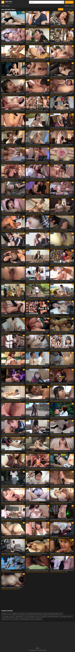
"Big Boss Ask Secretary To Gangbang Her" (35, 247)
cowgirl (20, 571)
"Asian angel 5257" (5, 332)
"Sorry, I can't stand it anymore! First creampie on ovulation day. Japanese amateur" (13, 400)
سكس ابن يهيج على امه (7, 616)
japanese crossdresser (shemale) (22, 384)
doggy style (45, 146)
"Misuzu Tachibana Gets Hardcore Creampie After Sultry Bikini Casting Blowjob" (62, 502)
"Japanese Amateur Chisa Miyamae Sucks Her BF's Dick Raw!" (62, 417)
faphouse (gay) (9, 231)
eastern (43, 129)
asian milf (67, 27)
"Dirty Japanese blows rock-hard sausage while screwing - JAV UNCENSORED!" (13, 417)
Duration (71, 9)
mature (66, 61)
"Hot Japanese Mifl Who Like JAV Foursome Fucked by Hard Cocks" (62, 25)
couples (17, 112)
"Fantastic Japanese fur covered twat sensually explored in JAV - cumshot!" (62, 247)
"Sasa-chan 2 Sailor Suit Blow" (8, 451)
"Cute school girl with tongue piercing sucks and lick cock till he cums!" (13, 434)
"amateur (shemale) (10, 78)
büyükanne (38, 619)
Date (65, 9)
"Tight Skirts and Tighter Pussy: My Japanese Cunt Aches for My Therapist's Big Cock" (37, 281)
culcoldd (43, 616)
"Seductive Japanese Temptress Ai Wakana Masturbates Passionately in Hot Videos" (62, 281)
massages (68, 112)
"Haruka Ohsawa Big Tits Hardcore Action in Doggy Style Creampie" (37, 332)
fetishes (18, 282)
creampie (16, 129)
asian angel (15, 401)
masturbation (19, 616)
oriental (44, 401)
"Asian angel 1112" (54, 315)
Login (72, 6)
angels (39, 537)
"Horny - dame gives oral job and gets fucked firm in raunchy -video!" (62, 400)
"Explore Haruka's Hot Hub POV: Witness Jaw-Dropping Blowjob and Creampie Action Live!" (62, 332)
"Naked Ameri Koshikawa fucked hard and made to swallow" (13, 110)
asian (31, 129)
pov (67, 367)
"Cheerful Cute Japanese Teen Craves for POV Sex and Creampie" (37, 349)
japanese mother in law (55, 614)
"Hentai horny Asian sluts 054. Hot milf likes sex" (36, 553)
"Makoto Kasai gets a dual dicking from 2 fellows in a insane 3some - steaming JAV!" (13, 349)
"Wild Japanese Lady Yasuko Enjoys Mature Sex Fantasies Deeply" (37, 264)
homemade (16, 571)
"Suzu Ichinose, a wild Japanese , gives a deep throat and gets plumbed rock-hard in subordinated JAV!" (13, 59)
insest (37, 616)
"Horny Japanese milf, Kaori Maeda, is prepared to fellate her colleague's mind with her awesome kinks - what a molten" (62, 76)
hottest (41, 214)
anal (9, 614)
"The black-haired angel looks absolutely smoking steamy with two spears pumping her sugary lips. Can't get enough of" (37, 536)
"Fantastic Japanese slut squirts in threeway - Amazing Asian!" (62, 485)
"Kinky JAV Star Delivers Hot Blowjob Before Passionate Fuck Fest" (13, 315)
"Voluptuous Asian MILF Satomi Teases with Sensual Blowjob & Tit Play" (62, 195)
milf (6, 27)
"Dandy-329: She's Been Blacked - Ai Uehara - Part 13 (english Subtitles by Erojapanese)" (62, 349)
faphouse (32, 27)
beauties (42, 299)
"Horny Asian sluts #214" (6, 281)
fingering (65, 44)
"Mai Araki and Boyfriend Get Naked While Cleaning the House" (62, 366)
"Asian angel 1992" (54, 536)
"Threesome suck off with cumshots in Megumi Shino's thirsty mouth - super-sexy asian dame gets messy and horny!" (13, 502)
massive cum (5, 619)
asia (39, 418)
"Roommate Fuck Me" (6, 570)
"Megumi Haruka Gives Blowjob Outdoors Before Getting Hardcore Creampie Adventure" (37, 76)
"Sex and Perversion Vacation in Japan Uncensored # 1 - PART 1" (13, 468)
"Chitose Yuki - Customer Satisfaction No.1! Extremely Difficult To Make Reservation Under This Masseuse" (62, 212)
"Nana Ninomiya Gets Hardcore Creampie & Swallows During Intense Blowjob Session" (37, 93)
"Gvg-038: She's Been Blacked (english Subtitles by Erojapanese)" (62, 42)
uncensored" (46, 163)
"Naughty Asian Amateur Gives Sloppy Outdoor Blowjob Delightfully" (37, 298)
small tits (16, 197)
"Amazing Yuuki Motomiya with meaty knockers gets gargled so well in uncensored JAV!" (37, 434)
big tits (17, 44)
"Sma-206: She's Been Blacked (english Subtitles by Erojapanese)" (37, 110)
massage (43, 27)
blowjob (3, 27)
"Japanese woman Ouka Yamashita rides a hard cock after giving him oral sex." (62, 451)
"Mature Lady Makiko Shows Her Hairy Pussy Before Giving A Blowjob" (37, 42)
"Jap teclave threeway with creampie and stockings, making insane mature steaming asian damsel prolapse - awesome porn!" (62, 59)
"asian (41, 44)
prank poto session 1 (66, 616)
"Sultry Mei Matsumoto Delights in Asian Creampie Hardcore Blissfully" (13, 178)
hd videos (9, 27)
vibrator (20, 129)
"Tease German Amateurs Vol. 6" (57, 553)
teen (39, 180)
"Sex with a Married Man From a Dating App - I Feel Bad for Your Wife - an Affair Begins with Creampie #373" (37, 485)
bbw (12, 27)
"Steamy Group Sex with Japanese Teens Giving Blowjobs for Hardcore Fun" (62, 298)
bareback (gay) (21, 231)
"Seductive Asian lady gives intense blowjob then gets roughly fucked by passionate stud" (37, 195)
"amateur (28, 129)
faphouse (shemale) (19, 78)
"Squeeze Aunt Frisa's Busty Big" (8, 25)
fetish (36, 231)
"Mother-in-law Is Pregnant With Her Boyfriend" (11, 587)
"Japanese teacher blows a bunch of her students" (12, 519)
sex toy (17, 61)
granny (45, 614)
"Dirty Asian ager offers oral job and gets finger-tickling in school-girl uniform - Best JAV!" (37, 178)
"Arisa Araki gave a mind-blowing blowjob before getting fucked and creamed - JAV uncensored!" (37, 161)
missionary (13, 146)
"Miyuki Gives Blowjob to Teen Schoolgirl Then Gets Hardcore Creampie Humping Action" (62, 570)
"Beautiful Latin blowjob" (31, 25)
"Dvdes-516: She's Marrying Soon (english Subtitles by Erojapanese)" (62, 144)
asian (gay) (15, 231)
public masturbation (53, 616)
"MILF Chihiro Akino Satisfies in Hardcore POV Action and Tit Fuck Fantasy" (62, 229)
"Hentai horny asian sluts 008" (8, 212)
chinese (4, 614)
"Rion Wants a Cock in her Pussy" (33, 144)
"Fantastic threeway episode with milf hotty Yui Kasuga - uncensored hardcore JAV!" (13, 264)
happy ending (48, 27)
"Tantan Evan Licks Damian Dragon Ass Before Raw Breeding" (13, 229)
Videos (8, 6)
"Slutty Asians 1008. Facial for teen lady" (10, 553)
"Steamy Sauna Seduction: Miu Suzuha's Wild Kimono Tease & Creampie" (62, 383)
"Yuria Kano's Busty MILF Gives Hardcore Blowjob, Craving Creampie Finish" (13, 536)
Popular (60, 9)
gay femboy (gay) (44, 571)
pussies (20, 520)
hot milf (41, 265)
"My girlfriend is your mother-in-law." (9, 144)
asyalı (31, 619)
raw (65, 95)
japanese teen (43, 180)
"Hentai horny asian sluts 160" (32, 502)
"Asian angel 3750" (5, 247)
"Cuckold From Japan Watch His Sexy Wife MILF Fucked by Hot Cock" (62, 127)
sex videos (31, 616)
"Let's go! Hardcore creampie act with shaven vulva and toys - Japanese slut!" (13, 366)
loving (42, 350)
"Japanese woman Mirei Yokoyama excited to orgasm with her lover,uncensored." (37, 59)
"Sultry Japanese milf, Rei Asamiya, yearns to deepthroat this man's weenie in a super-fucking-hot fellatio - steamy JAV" (13, 93)
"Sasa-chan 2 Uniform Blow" (32, 383)
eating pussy (70, 44)
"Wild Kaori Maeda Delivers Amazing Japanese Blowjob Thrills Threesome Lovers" (62, 93)
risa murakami (15, 619)
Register (67, 6)
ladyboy (15, 614)
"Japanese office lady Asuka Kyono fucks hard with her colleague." (13, 195)
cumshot (66, 248)
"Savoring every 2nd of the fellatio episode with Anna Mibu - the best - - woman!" (13, 127)
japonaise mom (23, 614)
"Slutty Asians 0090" (30, 451)
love (37, 435)
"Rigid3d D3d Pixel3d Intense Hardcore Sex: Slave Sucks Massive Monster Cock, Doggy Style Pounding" (13, 383)
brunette (7, 44)
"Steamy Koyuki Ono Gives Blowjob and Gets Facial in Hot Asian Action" (37, 212)
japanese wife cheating (35, 614)
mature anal (37, 27)
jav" (39, 44)
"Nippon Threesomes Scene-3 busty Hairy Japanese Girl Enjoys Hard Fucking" (37, 519)
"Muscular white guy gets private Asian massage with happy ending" (37, 400)
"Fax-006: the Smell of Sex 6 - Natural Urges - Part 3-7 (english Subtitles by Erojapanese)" (62, 264)
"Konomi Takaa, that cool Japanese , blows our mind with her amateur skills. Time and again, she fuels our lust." (62, 161)
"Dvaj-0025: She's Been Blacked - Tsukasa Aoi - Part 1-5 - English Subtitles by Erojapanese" (37, 315)
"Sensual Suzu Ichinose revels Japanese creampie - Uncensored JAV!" (37, 366)
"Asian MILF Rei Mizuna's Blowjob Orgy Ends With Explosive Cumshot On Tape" (62, 519)
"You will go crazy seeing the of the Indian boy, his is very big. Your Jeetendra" (37, 570)
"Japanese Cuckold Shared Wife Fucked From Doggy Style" (13, 298)
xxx (26, 616)
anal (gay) (38, 571)
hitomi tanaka (24, 619)
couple (59, 112)
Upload (69, 2)
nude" (64, 367)
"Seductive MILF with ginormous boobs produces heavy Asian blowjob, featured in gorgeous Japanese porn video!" (13, 42)
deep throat (16, 27)
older (69, 350)
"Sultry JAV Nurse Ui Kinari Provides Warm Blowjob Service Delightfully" (13, 161)
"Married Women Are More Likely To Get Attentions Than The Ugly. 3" (13, 485)
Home (2, 6)
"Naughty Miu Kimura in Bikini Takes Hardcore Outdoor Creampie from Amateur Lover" (62, 178)
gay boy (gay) (33, 571)
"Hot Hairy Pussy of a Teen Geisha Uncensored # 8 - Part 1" (37, 229)
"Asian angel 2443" (30, 127)
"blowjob (32, 282)
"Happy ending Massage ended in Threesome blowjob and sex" (62, 110)
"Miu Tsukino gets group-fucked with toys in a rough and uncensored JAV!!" (37, 468)
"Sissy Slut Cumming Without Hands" (9, 76)
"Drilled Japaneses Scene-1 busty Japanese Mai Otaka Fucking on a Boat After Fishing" (62, 468)
